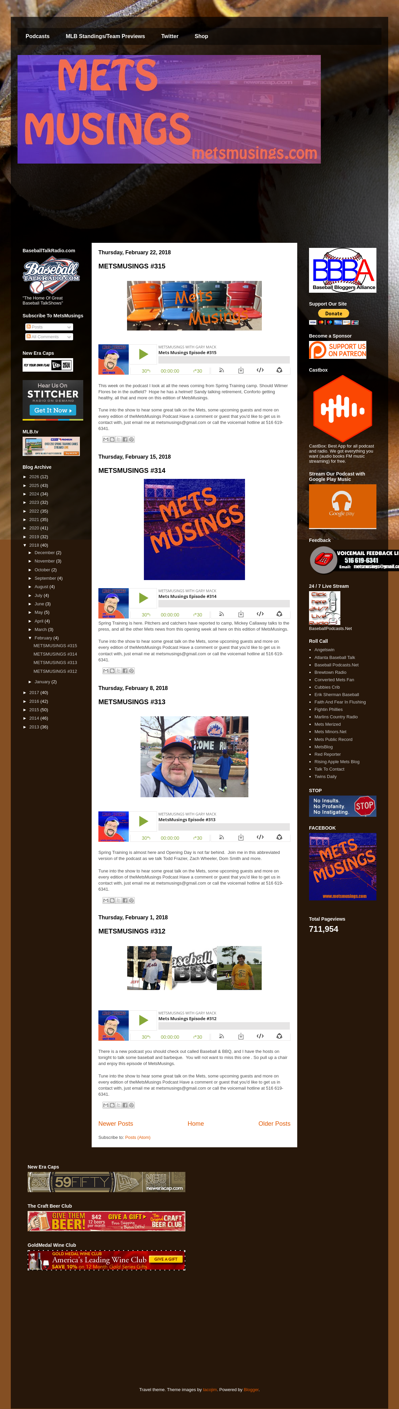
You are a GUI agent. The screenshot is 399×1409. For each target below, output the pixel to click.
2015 (34, 709)
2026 (34, 476)
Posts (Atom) (138, 1137)
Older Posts (274, 1123)
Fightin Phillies (328, 709)
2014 (34, 718)
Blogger (251, 1389)
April (40, 621)
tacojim (210, 1389)
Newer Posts (115, 1123)
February (44, 637)
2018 (34, 545)
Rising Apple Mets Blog (337, 761)
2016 (34, 701)
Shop (201, 36)
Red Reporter (327, 754)
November (45, 561)
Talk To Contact (329, 769)
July (39, 595)
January (43, 681)
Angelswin (324, 649)
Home (196, 1123)
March (41, 629)
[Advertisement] (145, 1329)
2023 (34, 502)
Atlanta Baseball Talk (334, 657)
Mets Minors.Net (330, 731)
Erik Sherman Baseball (336, 694)
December (45, 552)
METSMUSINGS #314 (131, 470)
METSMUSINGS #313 (131, 702)
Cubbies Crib (327, 687)
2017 (34, 692)
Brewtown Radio (330, 672)
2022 (34, 511)
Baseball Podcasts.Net (336, 664)
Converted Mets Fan (334, 679)
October (43, 569)
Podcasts (38, 36)
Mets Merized (327, 724)
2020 (34, 527)
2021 (34, 519)
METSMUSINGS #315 (131, 266)
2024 (34, 493)
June (40, 603)
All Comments (43, 336)
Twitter (169, 36)
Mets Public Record (333, 739)
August (42, 586)
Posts (35, 326)
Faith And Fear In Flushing (340, 701)
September (46, 578)
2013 (34, 726)
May (39, 612)
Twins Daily (325, 776)
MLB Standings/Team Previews (105, 36)
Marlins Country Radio (336, 716)
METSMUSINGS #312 (131, 931)
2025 (34, 485)
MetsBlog (323, 746)
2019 (34, 536)
